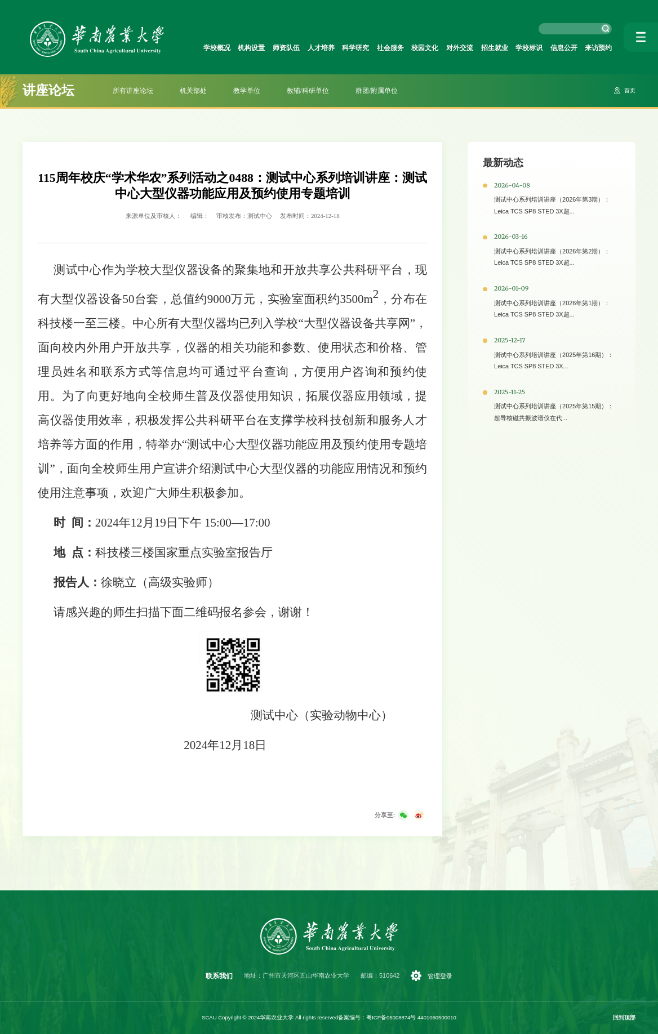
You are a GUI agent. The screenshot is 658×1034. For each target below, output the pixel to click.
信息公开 (563, 47)
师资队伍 (286, 47)
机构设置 (251, 47)
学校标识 (529, 47)
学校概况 (216, 47)
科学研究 (355, 47)
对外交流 (459, 47)
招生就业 (494, 47)
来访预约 (598, 47)
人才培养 (321, 47)
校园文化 (424, 47)
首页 (629, 90)
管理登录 (440, 976)
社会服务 (390, 47)
